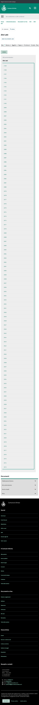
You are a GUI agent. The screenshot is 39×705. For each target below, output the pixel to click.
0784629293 (8, 681)
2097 (5, 116)
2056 (5, 287)
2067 (5, 241)
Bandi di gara (4, 562)
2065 (5, 250)
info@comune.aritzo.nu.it (12, 683)
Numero (8, 45)
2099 (5, 107)
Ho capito (6, 701)
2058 (5, 279)
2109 (5, 66)
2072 (5, 220)
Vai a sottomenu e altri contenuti (15, 17)
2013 (5, 467)
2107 (5, 74)
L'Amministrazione (11, 22)
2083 (5, 174)
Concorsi (3, 567)
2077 (5, 199)
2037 (5, 367)
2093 (5, 133)
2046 (5, 329)
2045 (5, 333)
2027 (5, 408)
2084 (5, 170)
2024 (5, 421)
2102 (5, 95)
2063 (5, 258)
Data (3, 45)
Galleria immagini (5, 648)
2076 (5, 204)
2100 (5, 103)
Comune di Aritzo (11, 8)
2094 (5, 128)
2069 (5, 233)
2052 (5, 304)
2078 (5, 195)
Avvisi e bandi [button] (5, 489)
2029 (5, 400)
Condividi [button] (5, 29)
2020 (5, 438)
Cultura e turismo (5, 644)
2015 (5, 459)
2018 (5, 446)
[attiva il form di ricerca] (30, 8)
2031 (5, 392)
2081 (5, 183)
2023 (5, 425)
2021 (5, 433)
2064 (5, 254)
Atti (30, 22)
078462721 (10, 680)
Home (2, 22)
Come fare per (4, 520)
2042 (5, 346)
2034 (5, 379)
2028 (5, 404)
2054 (5, 296)
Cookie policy (23, 701)
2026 (5, 413)
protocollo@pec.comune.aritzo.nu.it (14, 684)
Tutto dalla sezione (5, 583)
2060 (5, 270)
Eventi (2, 635)
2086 (5, 162)
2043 (5, 342)
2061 (5, 266)
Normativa (3, 618)
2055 (5, 291)
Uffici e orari (3, 528)
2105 (5, 82)
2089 (5, 149)
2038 (5, 362)
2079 (5, 191)
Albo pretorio (4, 554)
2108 (5, 70)
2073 (5, 216)
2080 (5, 187)
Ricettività (3, 652)
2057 (5, 283)
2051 (5, 308)
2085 (5, 166)
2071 (5, 224)
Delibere (3, 601)
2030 (5, 396)
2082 (5, 179)
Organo (20, 45)
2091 (5, 141)
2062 (5, 262)
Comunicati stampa (5, 575)
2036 (5, 371)
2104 (5, 87)
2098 (5, 112)
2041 (5, 350)
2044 (5, 337)
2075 (5, 208)
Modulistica (3, 524)
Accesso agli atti (4, 536)
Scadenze (3, 579)
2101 (5, 99)
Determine (3, 605)
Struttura (27, 45)
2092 (5, 137)
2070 (5, 229)
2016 (5, 454)
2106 (5, 78)
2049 (5, 316)
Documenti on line (22, 22)
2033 (5, 383)
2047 (5, 325)
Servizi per (3, 516)
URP (2, 532)
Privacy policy (14, 701)
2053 (5, 300)
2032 (5, 388)
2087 (5, 158)
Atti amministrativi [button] (7, 485)
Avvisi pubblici (4, 558)
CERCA (12, 29)
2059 (5, 275)
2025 (5, 417)
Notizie (2, 571)
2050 (5, 312)
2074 (5, 212)
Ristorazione (3, 656)
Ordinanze (3, 609)
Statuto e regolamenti (6, 597)
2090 (5, 145)
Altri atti (3, 613)
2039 (5, 358)
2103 (5, 91)
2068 (5, 237)
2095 (5, 124)
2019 (5, 442)
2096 (5, 120)
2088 (5, 153)
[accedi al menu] (35, 8)
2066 (5, 245)
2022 (5, 429)
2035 (5, 375)
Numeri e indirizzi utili (6, 639)
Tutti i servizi (4, 541)
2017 (5, 450)
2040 (5, 354)
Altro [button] (3, 493)
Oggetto (14, 45)
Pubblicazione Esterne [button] (7, 481)
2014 (5, 463)
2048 (5, 321)
